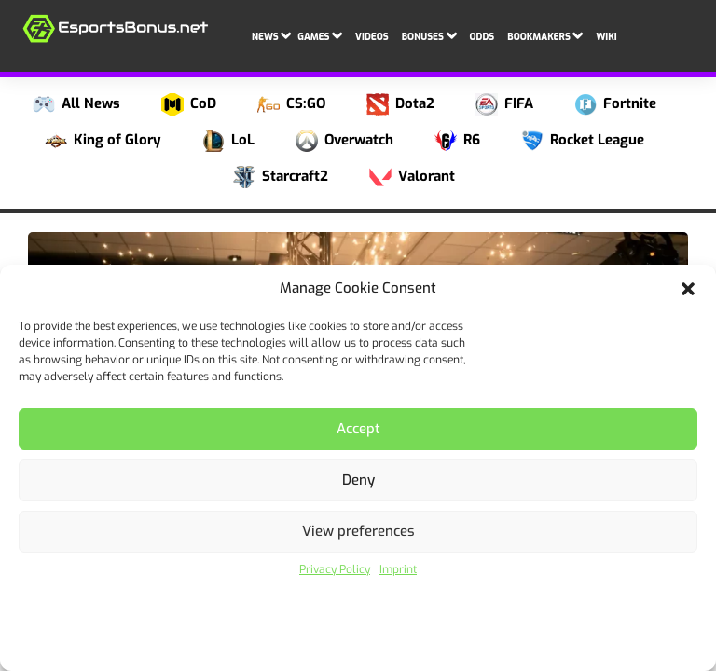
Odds (482, 37)
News (271, 34)
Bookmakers (545, 34)
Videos (372, 37)
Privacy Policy (334, 569)
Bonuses (429, 34)
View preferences (358, 531)
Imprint (398, 569)
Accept (358, 428)
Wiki (606, 37)
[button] (688, 289)
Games (319, 34)
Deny (358, 480)
